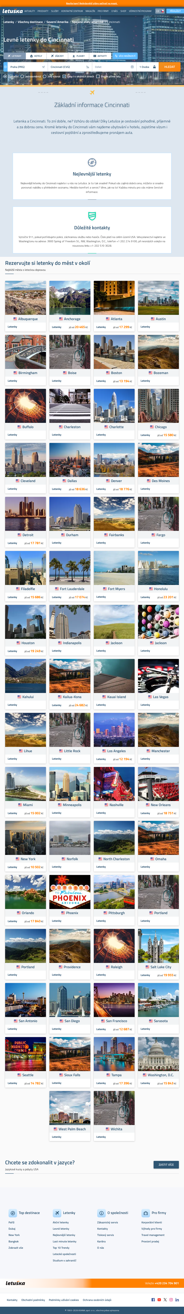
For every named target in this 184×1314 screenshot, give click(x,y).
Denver (116, 481)
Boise (72, 373)
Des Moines (161, 481)
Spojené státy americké (87, 22)
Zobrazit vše (16, 1248)
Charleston (72, 427)
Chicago (161, 427)
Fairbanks (116, 535)
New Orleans (161, 805)
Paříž (11, 1222)
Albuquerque (28, 319)
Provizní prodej (150, 1241)
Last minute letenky (64, 1241)
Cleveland (28, 481)
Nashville (117, 805)
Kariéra (101, 1241)
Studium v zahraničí (64, 1260)
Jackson (116, 643)
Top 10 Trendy (61, 1248)
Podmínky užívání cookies (64, 1299)
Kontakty (102, 1229)
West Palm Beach (72, 1129)
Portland (160, 913)
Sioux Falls (72, 1075)
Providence (72, 967)
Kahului (28, 697)
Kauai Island (116, 697)
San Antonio (28, 1021)
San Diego (72, 1021)
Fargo (160, 535)
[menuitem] (29, 11)
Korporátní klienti (151, 1222)
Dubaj (12, 1229)
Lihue (28, 751)
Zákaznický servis (107, 1222)
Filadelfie (28, 589)
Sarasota (161, 1021)
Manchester (161, 751)
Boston (116, 373)
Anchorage (72, 319)
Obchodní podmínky (33, 1299)
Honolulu (161, 589)
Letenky (8, 22)
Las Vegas (160, 697)
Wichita (116, 1129)
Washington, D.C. (161, 1075)
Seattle (27, 1075)
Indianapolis (72, 643)
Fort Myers (116, 589)
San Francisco (116, 1021)
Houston (28, 643)
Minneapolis (72, 805)
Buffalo (27, 427)
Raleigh (116, 967)
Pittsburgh (116, 913)
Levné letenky (61, 1229)
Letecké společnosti (64, 1254)
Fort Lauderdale (72, 589)
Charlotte (116, 427)
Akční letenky (61, 1222)
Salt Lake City (161, 967)
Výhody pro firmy (151, 1229)
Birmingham (27, 373)
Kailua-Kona (72, 697)
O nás (100, 1248)
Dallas (72, 481)
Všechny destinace (30, 22)
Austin (161, 319)
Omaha (160, 859)
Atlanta (116, 319)
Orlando (28, 913)
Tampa (116, 1075)
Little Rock (72, 751)
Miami (28, 805)
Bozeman (161, 373)
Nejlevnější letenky (64, 1235)
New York (28, 859)
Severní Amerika (57, 22)
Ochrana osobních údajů (97, 1299)
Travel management (153, 1235)
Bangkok (14, 1241)
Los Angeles (116, 751)
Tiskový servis (105, 1235)
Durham (72, 535)
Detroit (28, 535)
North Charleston (116, 859)
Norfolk (72, 859)
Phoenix (72, 913)
